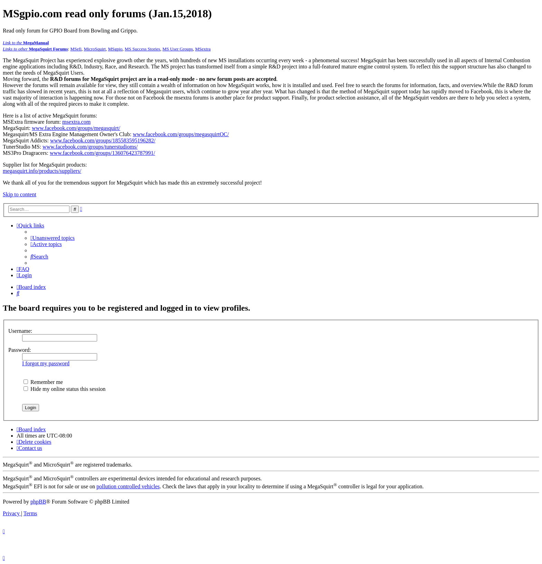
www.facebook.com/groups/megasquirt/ (76, 128)
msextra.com (76, 122)
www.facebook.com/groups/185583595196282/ (103, 140)
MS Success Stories (142, 48)
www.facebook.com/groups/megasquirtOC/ (181, 134)
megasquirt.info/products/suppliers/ (42, 171)
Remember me (43, 382)
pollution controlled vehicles (128, 486)
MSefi (76, 48)
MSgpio (115, 48)
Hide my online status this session (64, 389)
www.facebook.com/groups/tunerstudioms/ (90, 147)
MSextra (203, 48)
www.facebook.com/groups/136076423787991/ (102, 153)
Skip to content (19, 194)
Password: (19, 350)
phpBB (38, 502)
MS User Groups (177, 48)
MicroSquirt (95, 48)
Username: (20, 331)
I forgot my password (45, 363)
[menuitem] (52, 238)
